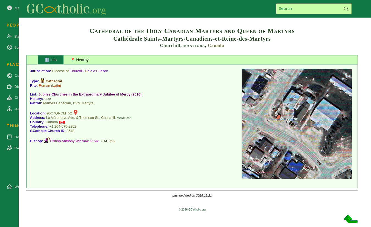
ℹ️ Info (51, 60)
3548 (70, 131)
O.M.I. (105, 141)
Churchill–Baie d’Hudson (89, 71)
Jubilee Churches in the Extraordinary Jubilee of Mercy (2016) (90, 94)
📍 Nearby (79, 60)
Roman (44, 85)
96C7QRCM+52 (59, 113)
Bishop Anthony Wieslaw (74, 141)
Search (346, 8)
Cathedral (54, 81)
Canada (216, 45)
